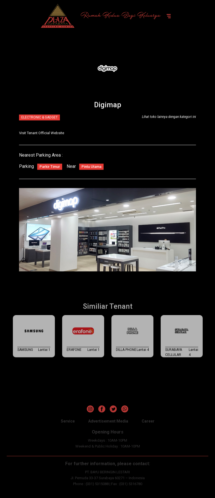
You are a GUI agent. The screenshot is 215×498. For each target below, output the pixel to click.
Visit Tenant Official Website (41, 134)
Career (148, 421)
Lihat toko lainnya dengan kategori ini (169, 118)
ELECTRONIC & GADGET (39, 118)
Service (68, 421)
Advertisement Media (108, 421)
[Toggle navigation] (168, 15)
